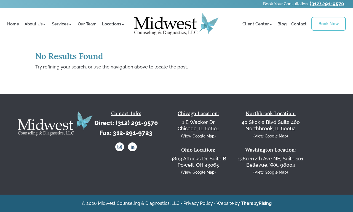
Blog (282, 24)
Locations (111, 24)
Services (60, 24)
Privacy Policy (198, 203)
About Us (33, 24)
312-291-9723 (133, 132)
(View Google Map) (198, 136)
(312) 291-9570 (327, 3)
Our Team (87, 24)
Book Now (329, 23)
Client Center (255, 24)
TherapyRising (256, 203)
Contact (299, 24)
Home (13, 24)
